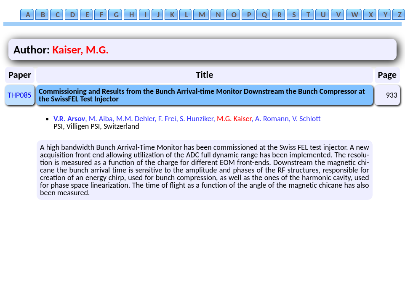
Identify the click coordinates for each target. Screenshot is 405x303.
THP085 (20, 95)
